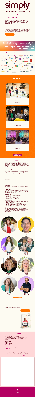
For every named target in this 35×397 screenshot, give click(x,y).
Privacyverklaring (12, 394)
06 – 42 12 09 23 (8, 344)
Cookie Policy (16, 394)
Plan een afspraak (18, 297)
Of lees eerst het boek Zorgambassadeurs (17, 155)
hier (15, 213)
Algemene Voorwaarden (22, 394)
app (7, 342)
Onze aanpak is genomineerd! (9, 34)
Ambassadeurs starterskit (25, 310)
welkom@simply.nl (8, 348)
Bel (5, 342)
